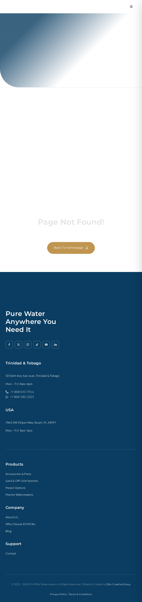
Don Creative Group (118, 584)
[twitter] (18, 344)
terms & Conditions (80, 594)
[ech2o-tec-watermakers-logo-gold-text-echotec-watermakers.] (37, 4)
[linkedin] (55, 344)
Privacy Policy (58, 594)
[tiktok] (37, 344)
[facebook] (9, 344)
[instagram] (27, 344)
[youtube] (46, 344)
